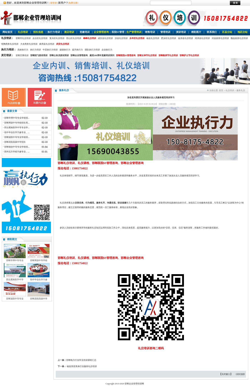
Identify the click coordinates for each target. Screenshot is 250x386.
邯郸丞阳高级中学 (38, 298)
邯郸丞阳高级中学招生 (15, 142)
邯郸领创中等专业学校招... (16, 147)
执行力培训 (54, 32)
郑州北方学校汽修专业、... (16, 151)
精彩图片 (196, 32)
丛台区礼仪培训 (40, 38)
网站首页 (7, 32)
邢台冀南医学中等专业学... (16, 127)
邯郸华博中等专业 (14, 260)
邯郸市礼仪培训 (23, 38)
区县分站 (227, 32)
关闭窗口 (226, 374)
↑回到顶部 (240, 374)
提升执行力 (77, 49)
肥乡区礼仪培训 (168, 38)
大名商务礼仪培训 (29, 44)
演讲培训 (181, 32)
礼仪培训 (23, 32)
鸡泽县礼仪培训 (202, 38)
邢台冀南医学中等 (14, 279)
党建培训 (85, 32)
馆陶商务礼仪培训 (9, 44)
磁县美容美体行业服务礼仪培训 (82, 366)
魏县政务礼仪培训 (239, 38)
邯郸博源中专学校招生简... (16, 122)
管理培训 (165, 32)
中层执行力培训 (50, 49)
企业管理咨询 (101, 32)
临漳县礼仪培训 (185, 38)
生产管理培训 (133, 32)
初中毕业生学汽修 (38, 279)
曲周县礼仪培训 (46, 44)
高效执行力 (23, 49)
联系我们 (212, 32)
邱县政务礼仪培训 (220, 38)
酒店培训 (69, 32)
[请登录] (54, 3)
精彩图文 (12, 239)
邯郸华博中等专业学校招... (16, 118)
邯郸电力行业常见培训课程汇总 (81, 360)
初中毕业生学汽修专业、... (16, 132)
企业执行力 (107, 49)
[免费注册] (73, 3)
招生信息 (38, 32)
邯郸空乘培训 (22, 55)
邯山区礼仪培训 (73, 38)
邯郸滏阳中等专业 (14, 298)
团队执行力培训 (92, 49)
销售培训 (150, 32)
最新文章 (12, 111)
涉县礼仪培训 (121, 38)
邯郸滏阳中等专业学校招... (16, 137)
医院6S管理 (118, 32)
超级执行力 (65, 49)
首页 (221, 90)
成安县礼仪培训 (105, 38)
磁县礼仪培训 (152, 38)
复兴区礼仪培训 (56, 38)
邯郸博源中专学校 (38, 260)
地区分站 (243, 32)
